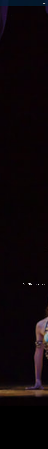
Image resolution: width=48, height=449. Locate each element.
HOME (5, 15)
